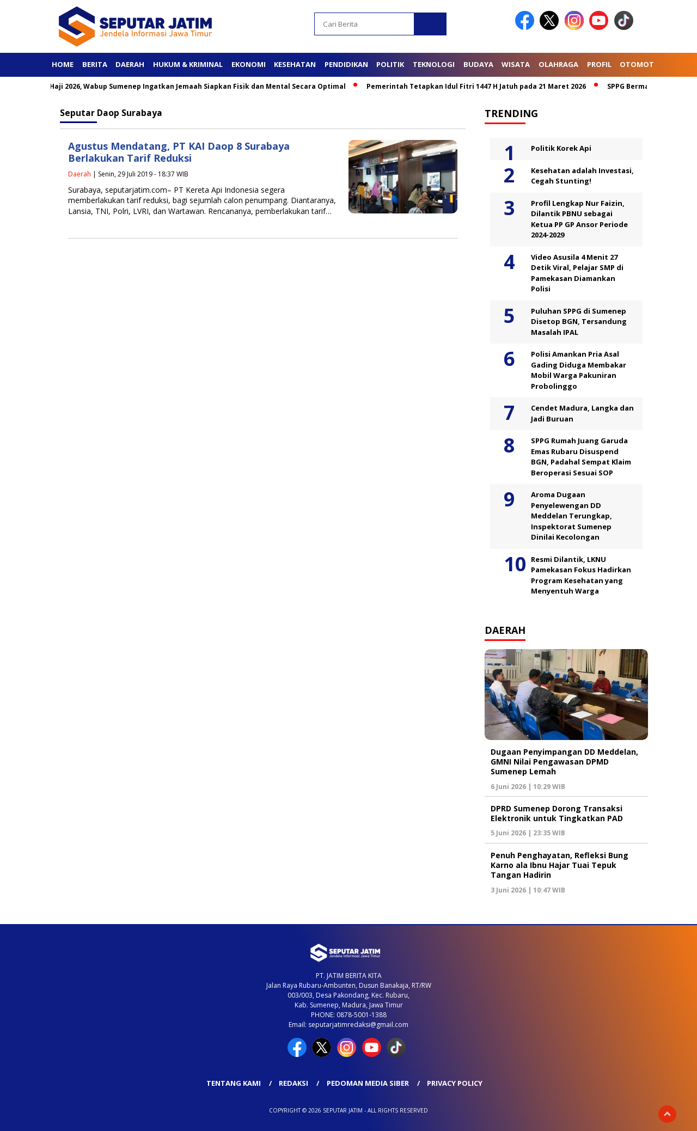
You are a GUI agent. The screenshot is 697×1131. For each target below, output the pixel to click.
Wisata (516, 64)
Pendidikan (346, 64)
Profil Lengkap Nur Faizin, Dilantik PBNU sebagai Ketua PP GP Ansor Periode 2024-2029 (579, 219)
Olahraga (558, 64)
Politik (390, 64)
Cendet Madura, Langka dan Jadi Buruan (582, 413)
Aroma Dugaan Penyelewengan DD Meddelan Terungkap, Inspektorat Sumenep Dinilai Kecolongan (571, 516)
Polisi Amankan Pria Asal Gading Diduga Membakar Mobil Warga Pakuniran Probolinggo (578, 370)
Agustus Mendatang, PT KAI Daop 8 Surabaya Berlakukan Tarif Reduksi (179, 152)
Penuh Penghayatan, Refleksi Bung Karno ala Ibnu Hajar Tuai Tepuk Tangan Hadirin (559, 865)
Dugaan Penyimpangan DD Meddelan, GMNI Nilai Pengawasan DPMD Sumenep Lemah (564, 762)
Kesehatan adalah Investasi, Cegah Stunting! (582, 176)
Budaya (478, 64)
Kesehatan (295, 64)
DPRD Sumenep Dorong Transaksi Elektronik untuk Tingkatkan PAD (557, 813)
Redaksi (293, 1083)
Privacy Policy (454, 1083)
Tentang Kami (233, 1083)
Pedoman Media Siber (368, 1083)
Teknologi (434, 64)
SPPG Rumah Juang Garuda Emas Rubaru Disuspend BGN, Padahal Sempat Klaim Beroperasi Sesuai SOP (581, 457)
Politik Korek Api (561, 148)
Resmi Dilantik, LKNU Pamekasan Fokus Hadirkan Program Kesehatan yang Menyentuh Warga (581, 575)
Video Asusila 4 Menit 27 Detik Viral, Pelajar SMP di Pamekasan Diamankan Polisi (577, 273)
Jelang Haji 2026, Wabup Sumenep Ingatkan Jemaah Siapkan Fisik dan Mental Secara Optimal (190, 86)
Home (63, 64)
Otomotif (640, 64)
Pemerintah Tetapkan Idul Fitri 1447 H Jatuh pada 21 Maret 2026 (480, 86)
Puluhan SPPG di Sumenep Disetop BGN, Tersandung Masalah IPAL (579, 321)
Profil (599, 64)
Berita (94, 64)
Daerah (129, 64)
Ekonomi (248, 64)
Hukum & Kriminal (188, 64)
